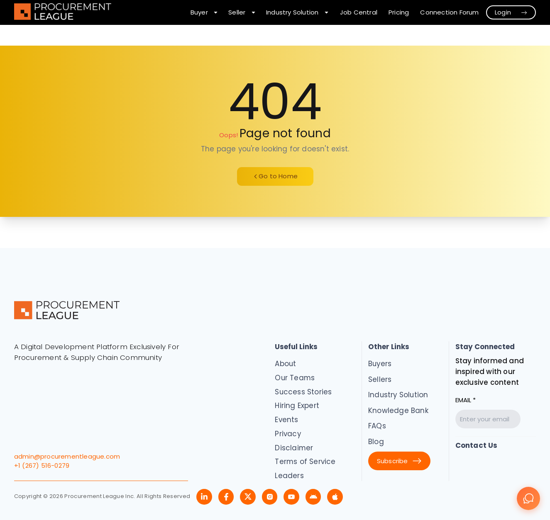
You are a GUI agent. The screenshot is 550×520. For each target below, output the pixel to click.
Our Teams (295, 378)
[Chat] (528, 498)
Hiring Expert (297, 406)
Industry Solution (398, 395)
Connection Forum (449, 12)
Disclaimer (294, 448)
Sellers (379, 379)
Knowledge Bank (398, 411)
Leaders (289, 476)
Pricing (399, 12)
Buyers (379, 364)
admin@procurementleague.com (67, 456)
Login (511, 12)
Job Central (358, 12)
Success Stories (303, 392)
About (285, 364)
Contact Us (476, 445)
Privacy (288, 434)
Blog (376, 442)
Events (286, 420)
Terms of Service (305, 462)
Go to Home (275, 176)
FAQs (377, 426)
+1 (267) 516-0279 (41, 465)
